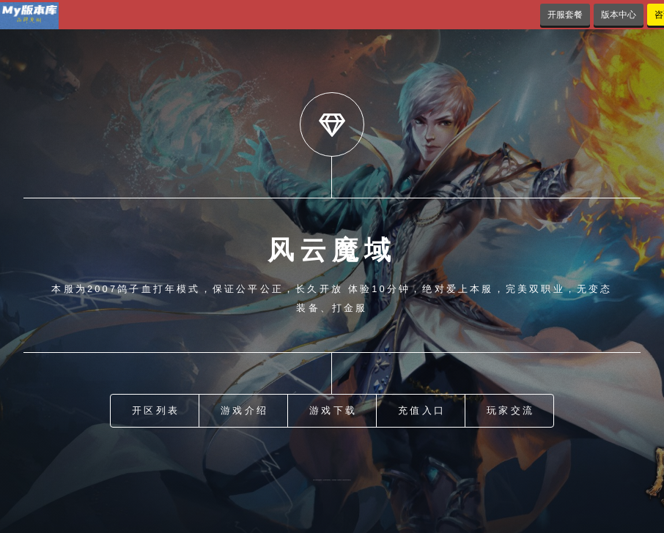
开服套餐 (565, 15)
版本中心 (618, 15)
